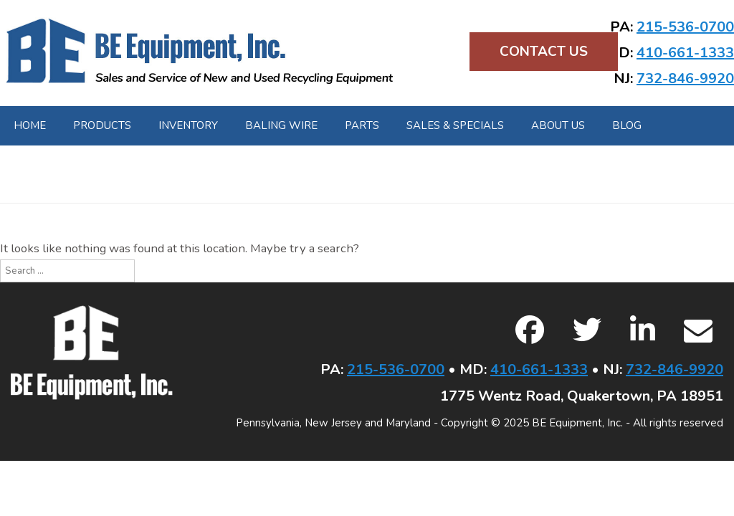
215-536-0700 (685, 27)
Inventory (188, 125)
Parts (362, 125)
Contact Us (544, 51)
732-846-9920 (685, 78)
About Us (558, 125)
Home (30, 125)
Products (102, 125)
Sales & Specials (455, 125)
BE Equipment (199, 51)
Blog (627, 125)
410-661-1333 (685, 52)
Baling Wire (281, 125)
